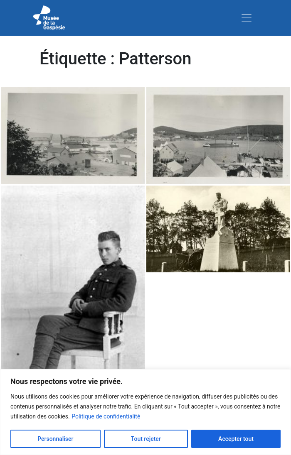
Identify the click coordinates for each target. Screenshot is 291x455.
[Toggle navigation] (246, 18)
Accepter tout (236, 438)
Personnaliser (55, 438)
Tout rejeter (146, 438)
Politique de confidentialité (106, 416)
